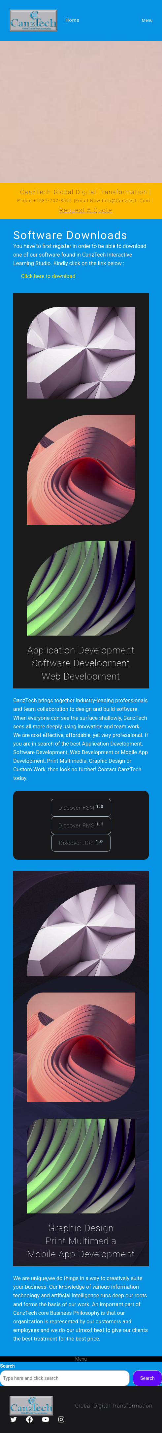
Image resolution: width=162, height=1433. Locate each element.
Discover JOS (81, 842)
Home (72, 20)
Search (7, 1366)
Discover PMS (81, 825)
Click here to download (48, 276)
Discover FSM (81, 807)
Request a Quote (85, 210)
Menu (147, 20)
